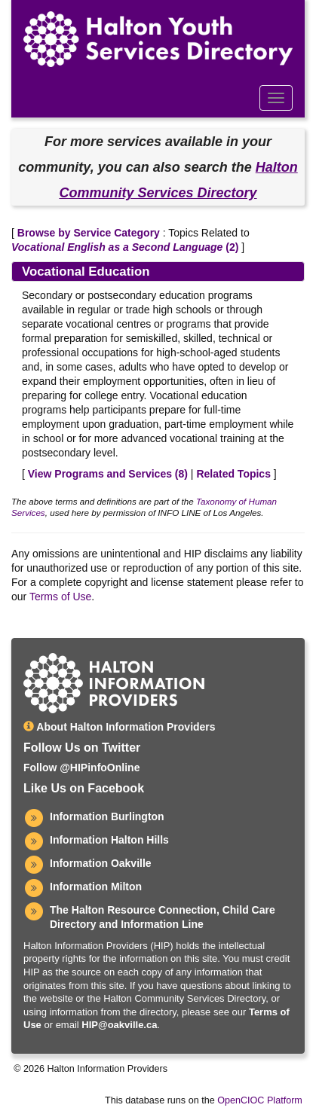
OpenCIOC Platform (259, 1100)
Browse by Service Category (88, 233)
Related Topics (233, 474)
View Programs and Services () (108, 474)
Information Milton (96, 886)
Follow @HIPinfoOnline (81, 767)
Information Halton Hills (109, 840)
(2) (124, 247)
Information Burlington (107, 816)
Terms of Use (60, 597)
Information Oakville (101, 863)
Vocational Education (85, 271)
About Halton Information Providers (119, 727)
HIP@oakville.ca (119, 1024)
